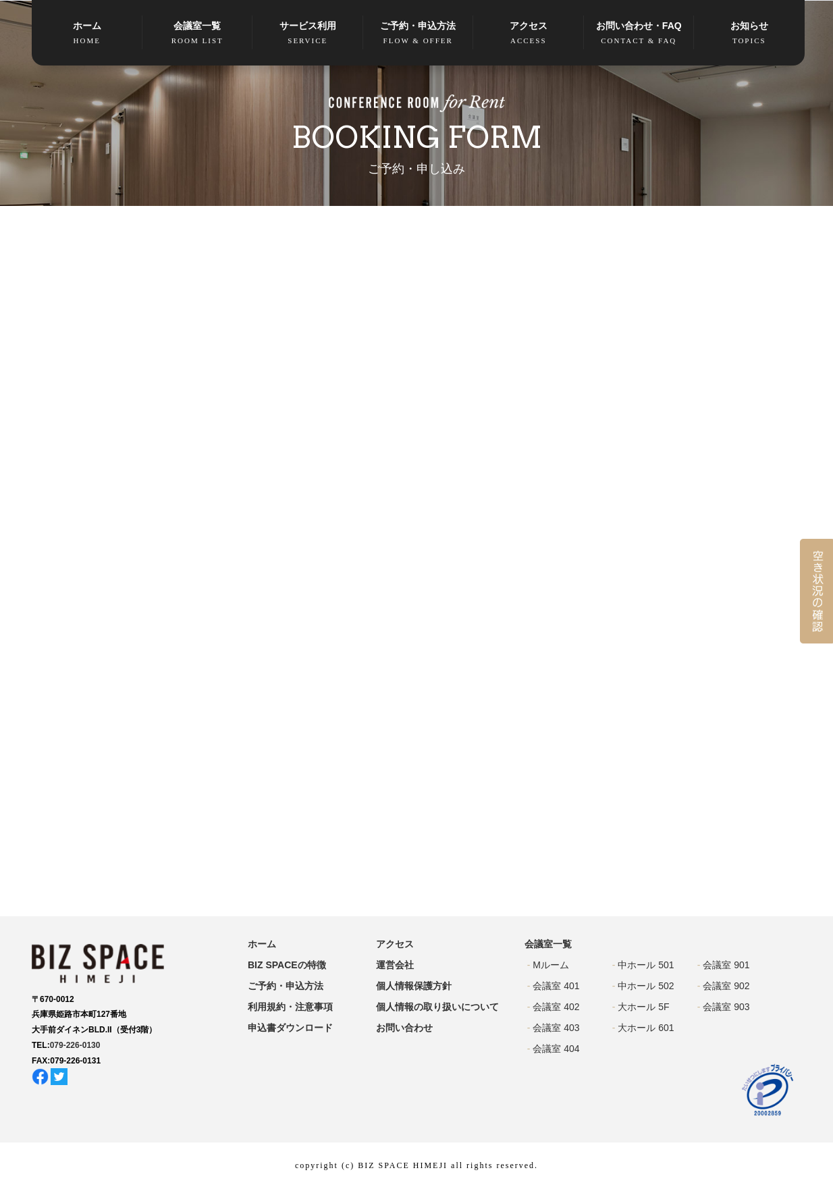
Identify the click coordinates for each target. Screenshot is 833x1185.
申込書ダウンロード (290, 1027)
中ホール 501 (646, 964)
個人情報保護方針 (414, 985)
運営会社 (395, 964)
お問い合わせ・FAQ (639, 33)
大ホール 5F (643, 1006)
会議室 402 (556, 1006)
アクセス (529, 33)
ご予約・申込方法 (419, 33)
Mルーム (551, 964)
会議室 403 (556, 1027)
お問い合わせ (404, 1027)
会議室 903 (726, 1006)
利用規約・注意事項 (290, 1006)
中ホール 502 (646, 985)
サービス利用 (308, 33)
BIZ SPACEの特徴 (287, 964)
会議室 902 (726, 985)
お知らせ (749, 33)
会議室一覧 (198, 33)
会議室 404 (556, 1048)
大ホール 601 (646, 1027)
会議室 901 (726, 964)
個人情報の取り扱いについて (437, 1006)
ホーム (87, 33)
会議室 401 (556, 985)
